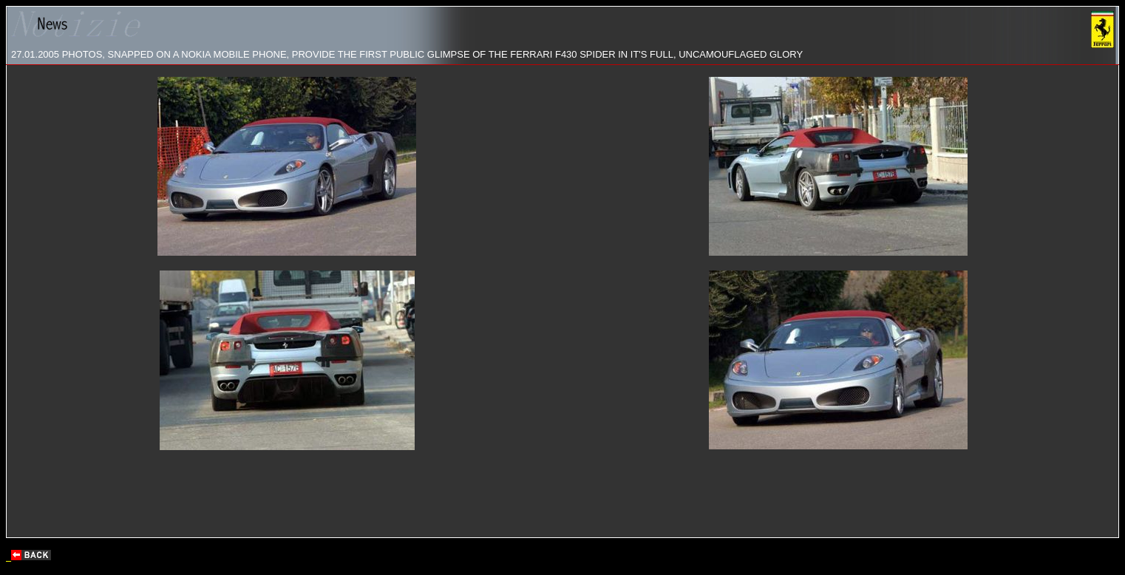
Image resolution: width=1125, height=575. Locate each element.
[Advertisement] (562, 495)
